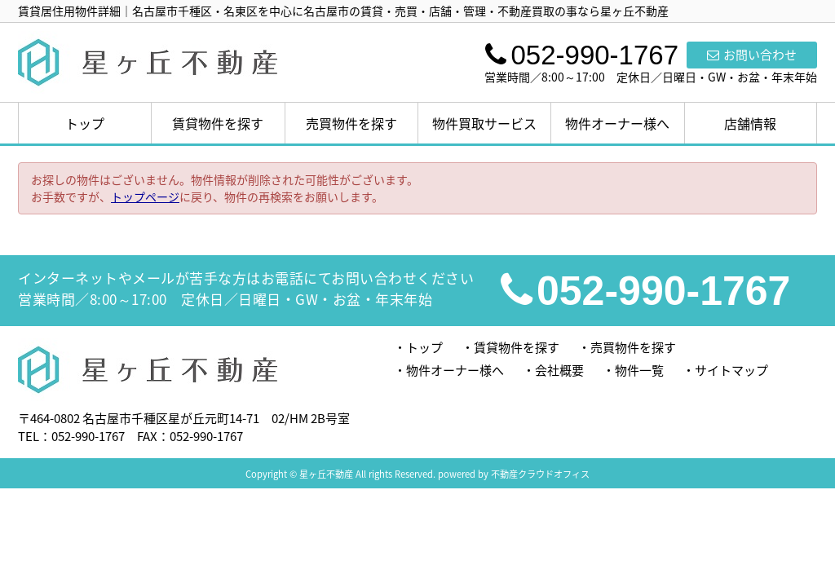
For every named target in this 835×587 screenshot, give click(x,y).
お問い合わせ (752, 55)
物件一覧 (639, 370)
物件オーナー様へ (617, 123)
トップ (84, 123)
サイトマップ (731, 370)
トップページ (145, 196)
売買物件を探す (351, 123)
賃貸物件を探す (217, 123)
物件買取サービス (484, 123)
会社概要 (559, 370)
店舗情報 (750, 123)
